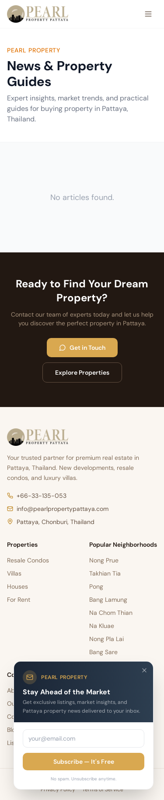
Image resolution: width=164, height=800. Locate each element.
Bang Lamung (108, 599)
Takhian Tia (105, 573)
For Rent (18, 599)
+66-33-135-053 (36, 496)
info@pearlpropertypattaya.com (57, 509)
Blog (13, 730)
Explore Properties (82, 372)
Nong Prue (104, 560)
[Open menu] (148, 14)
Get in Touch (82, 348)
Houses (17, 586)
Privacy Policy (58, 789)
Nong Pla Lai (106, 639)
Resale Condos (28, 560)
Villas (14, 573)
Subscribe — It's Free (83, 762)
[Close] (144, 670)
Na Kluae (101, 626)
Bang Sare (103, 652)
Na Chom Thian (111, 613)
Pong (96, 586)
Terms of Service (102, 789)
